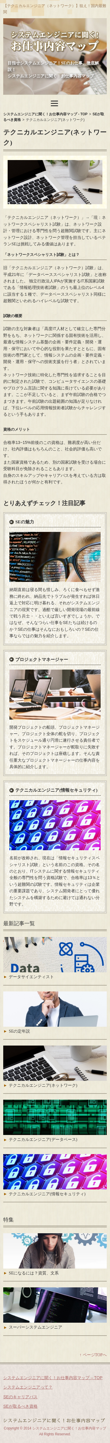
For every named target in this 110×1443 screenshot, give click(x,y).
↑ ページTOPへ (93, 1355)
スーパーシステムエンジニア (35, 1327)
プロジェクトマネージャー (41, 659)
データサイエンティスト (31, 977)
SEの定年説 (19, 1031)
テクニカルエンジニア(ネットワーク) (43, 1085)
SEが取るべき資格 (20, 1406)
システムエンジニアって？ (28, 1387)
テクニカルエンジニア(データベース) (43, 1139)
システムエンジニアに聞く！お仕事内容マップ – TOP (52, 1377)
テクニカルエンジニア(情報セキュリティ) (56, 790)
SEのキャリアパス (20, 1396)
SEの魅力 (24, 522)
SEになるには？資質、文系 (34, 1273)
